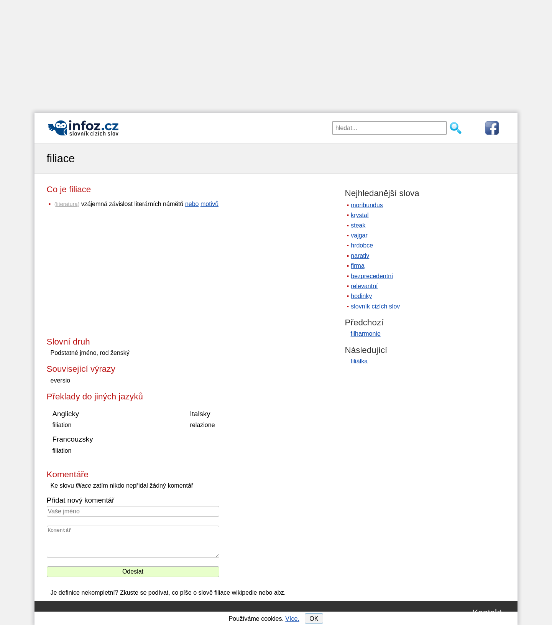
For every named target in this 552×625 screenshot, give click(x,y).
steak (358, 225)
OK (313, 618)
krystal (359, 215)
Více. (292, 618)
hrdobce (362, 245)
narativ (360, 255)
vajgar (359, 235)
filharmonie (366, 333)
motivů (209, 204)
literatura (66, 204)
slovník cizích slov (375, 306)
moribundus (367, 205)
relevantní (364, 286)
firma (358, 265)
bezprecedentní (372, 276)
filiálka (359, 361)
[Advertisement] (276, 53)
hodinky (361, 296)
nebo (192, 204)
